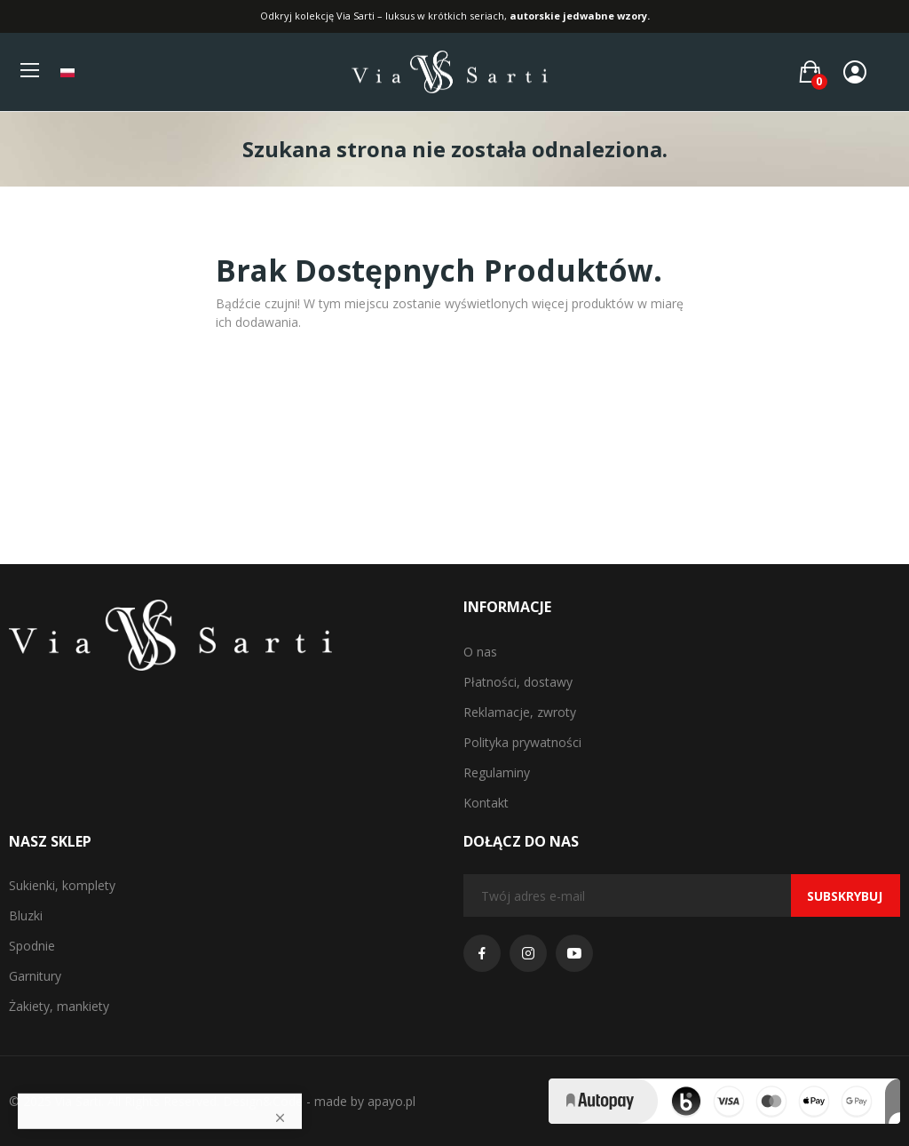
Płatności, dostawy (518, 681)
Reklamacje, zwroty (519, 712)
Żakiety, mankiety (59, 1006)
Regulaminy (496, 772)
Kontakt (486, 802)
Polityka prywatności (522, 742)
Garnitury (35, 975)
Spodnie (32, 945)
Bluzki (26, 915)
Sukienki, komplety (62, 885)
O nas (480, 651)
